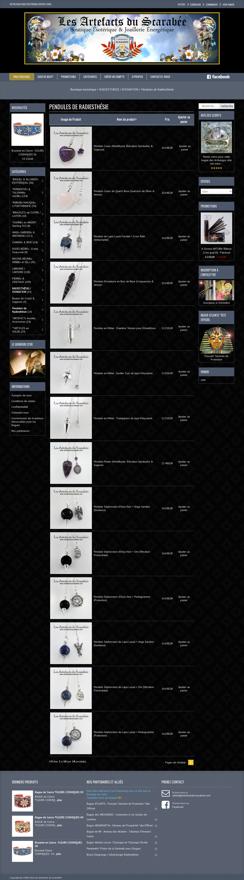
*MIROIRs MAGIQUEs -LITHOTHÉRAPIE (24, 204)
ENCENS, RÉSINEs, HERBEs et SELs (23, 260)
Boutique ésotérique (83, 89)
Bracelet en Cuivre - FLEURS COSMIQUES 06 (58, 844)
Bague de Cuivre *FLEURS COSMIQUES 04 (59, 817)
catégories (94, 76)
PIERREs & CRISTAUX (21, 280)
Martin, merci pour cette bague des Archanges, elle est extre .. (216, 160)
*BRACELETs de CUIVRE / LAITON (26, 214)
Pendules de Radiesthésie (157, 89)
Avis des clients (211, 115)
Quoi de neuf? (47, 76)
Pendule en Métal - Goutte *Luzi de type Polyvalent (123, 373)
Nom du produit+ (127, 119)
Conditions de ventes (23, 401)
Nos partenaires (20, 430)
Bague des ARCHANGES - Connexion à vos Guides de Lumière (122, 817)
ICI (119, 797)
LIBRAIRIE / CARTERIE (21, 270)
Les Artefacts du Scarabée (48, 877)
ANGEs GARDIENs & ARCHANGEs (23, 233)
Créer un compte (119, 76)
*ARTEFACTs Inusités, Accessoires (24, 319)
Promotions (71, 76)
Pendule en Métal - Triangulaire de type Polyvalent (123, 418)
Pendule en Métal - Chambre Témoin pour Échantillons (125, 328)
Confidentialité (19, 406)
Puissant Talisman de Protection (216, 343)
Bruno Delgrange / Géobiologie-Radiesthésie (122, 854)
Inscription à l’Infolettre (216, 292)
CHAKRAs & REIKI (25, 242)
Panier (205, 371)
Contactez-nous (167, 76)
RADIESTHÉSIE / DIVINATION (118, 89)
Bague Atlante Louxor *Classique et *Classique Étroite (122, 842)
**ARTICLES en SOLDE (20, 329)
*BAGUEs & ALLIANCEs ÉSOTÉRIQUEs (25, 180)
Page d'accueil (22, 76)
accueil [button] (181, 4)
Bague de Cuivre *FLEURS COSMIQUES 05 (59, 792)
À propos (144, 76)
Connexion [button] (195, 4)
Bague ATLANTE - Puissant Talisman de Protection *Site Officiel (122, 806)
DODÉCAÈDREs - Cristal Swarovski (25, 250)
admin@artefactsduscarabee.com (191, 795)
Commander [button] (211, 4)
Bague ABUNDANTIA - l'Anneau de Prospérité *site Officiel (122, 825)
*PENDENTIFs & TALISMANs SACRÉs (21, 192)
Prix (167, 119)
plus (59, 800)
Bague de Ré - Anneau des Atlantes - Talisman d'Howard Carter (122, 834)
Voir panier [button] (228, 4)
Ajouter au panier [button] (185, 147)
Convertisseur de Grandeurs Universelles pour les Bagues (27, 421)
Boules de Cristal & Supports (23, 299)
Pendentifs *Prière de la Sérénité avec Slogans (122, 848)
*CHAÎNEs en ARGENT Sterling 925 (24, 223)
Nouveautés (19, 107)
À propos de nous (21, 395)
